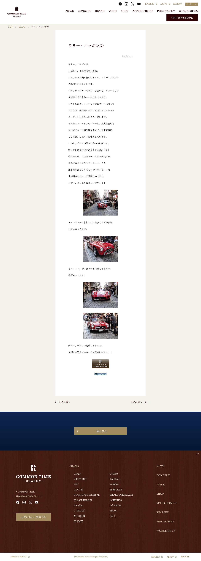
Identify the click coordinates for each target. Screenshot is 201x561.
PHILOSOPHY (166, 11)
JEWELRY (149, 4)
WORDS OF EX (188, 11)
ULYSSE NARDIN (83, 500)
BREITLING (80, 479)
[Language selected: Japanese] (191, 4)
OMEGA (114, 474)
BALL (112, 516)
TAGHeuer (115, 479)
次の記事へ (136, 402)
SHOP (124, 11)
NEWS (70, 11)
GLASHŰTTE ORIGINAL (87, 495)
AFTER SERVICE (143, 11)
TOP (10, 27)
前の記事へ (64, 402)
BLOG (22, 27)
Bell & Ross (115, 505)
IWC (76, 484)
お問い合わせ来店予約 (182, 17)
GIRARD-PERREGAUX (121, 495)
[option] (193, 558)
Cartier (77, 474)
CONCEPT (84, 11)
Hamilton (78, 505)
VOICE (113, 11)
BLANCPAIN (116, 490)
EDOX (113, 511)
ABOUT (163, 4)
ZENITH (78, 490)
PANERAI (114, 484)
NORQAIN (79, 516)
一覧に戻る (100, 431)
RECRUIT (177, 4)
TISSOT (78, 521)
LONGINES (116, 500)
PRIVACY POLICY (19, 557)
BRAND (100, 11)
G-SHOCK (79, 511)
